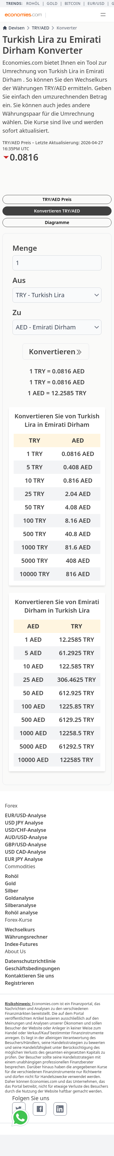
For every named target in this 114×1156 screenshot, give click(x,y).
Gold (52, 3)
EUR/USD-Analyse (25, 815)
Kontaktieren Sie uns (29, 975)
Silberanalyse (20, 905)
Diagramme (57, 222)
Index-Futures (21, 944)
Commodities (20, 866)
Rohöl (33, 3)
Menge (24, 248)
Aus (19, 280)
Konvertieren (56, 351)
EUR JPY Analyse (24, 859)
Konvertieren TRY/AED (57, 211)
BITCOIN (73, 3)
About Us (15, 951)
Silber (11, 890)
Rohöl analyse (21, 912)
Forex (11, 805)
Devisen (13, 28)
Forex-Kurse (18, 919)
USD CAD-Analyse (25, 851)
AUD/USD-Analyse (26, 837)
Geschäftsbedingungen (32, 968)
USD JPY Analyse (24, 822)
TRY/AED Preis (57, 199)
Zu (16, 312)
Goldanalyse (19, 898)
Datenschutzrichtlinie (30, 961)
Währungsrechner (26, 936)
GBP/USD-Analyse (26, 844)
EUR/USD (96, 3)
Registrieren (19, 983)
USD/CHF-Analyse (25, 830)
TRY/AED (40, 28)
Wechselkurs (20, 929)
